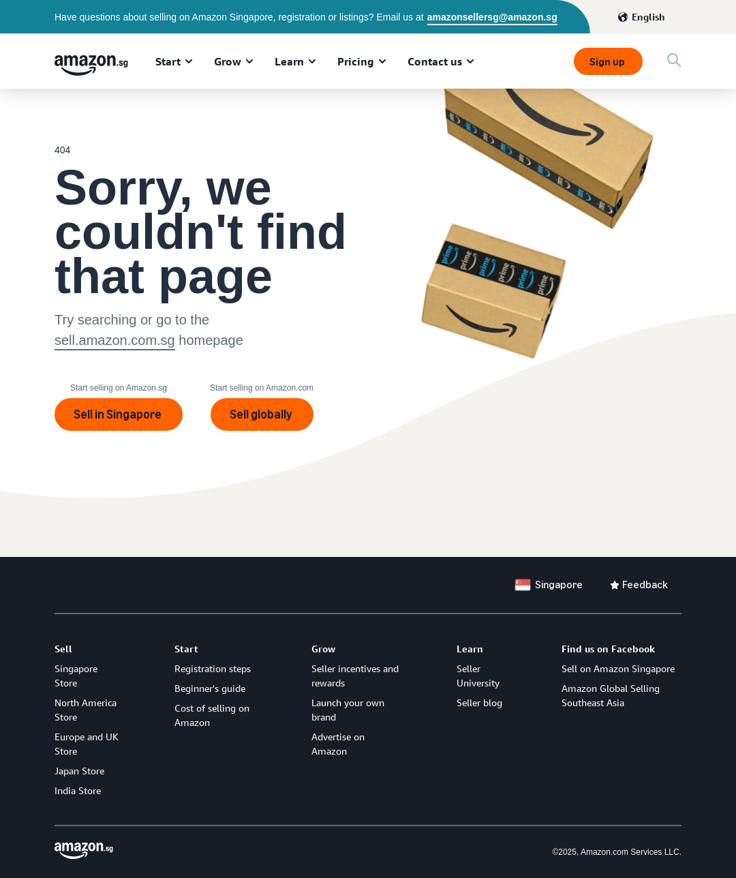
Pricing (355, 61)
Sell (63, 648)
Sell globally (262, 414)
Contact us (435, 61)
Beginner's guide (209, 688)
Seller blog (479, 702)
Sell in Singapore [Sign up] (119, 414)
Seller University (478, 675)
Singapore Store (76, 675)
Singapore (559, 584)
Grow (227, 61)
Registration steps (212, 668)
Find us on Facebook (608, 648)
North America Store (86, 710)
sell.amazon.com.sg (115, 340)
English (648, 16)
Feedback (645, 584)
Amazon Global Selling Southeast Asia (611, 695)
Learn (289, 61)
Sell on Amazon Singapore (618, 668)
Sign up (608, 61)
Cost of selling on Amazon (211, 715)
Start (168, 61)
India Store (78, 790)
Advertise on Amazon (338, 744)
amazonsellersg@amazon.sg (492, 17)
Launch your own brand (347, 710)
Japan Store (79, 770)
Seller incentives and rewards (355, 675)
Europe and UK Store (87, 744)
